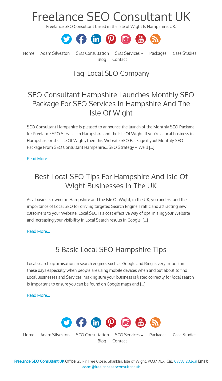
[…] (151, 147)
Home (28, 53)
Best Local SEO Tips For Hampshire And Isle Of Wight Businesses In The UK (111, 181)
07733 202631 (185, 361)
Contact (119, 59)
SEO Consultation (92, 53)
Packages (157, 53)
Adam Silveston (55, 53)
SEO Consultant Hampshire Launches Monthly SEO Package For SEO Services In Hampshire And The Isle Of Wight (111, 103)
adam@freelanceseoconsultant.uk (111, 367)
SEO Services (127, 53)
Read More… (38, 158)
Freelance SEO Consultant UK (111, 16)
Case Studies (184, 53)
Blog (102, 59)
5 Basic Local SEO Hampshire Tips (111, 249)
